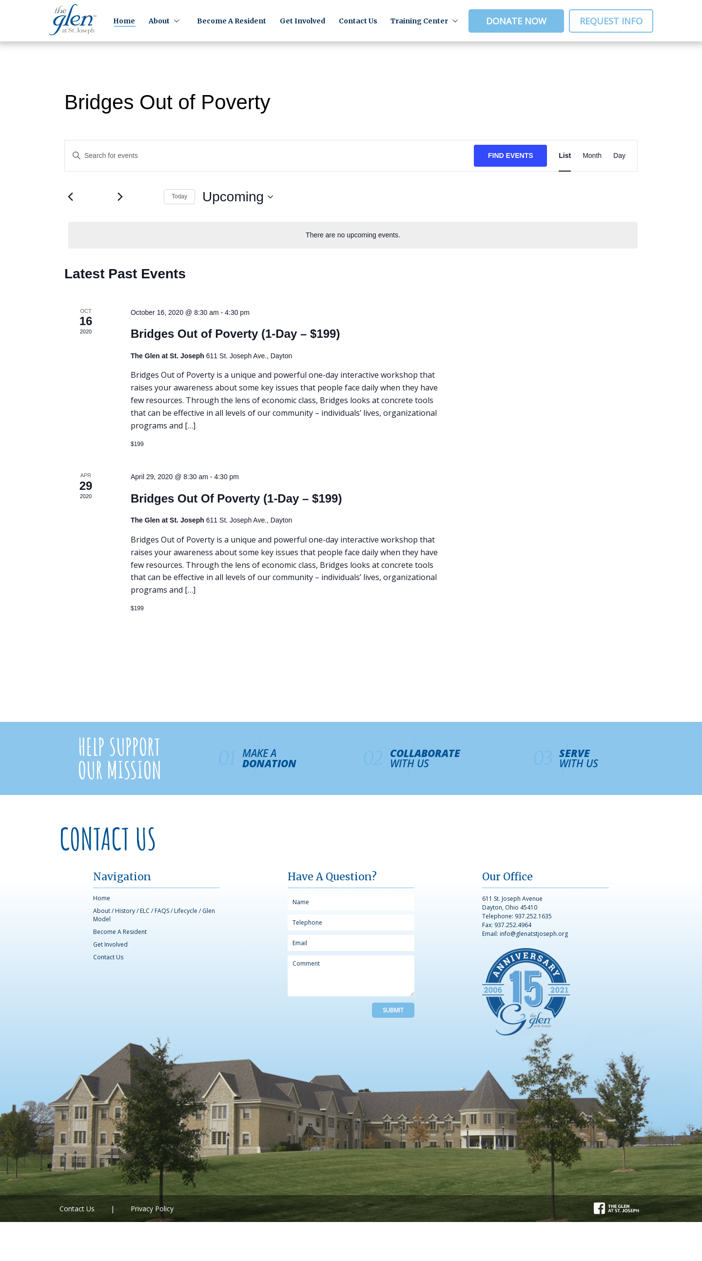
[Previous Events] (70, 197)
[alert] (353, 235)
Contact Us (358, 21)
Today (179, 196)
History (125, 911)
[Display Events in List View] (565, 155)
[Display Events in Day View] (619, 155)
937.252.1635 (533, 916)
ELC (145, 911)
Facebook (609, 1207)
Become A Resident (231, 21)
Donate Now (516, 21)
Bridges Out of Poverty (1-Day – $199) (235, 333)
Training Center (419, 21)
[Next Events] (119, 197)
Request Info (611, 21)
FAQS (162, 911)
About (159, 21)
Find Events (510, 155)
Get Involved (302, 21)
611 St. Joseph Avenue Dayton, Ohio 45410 (512, 903)
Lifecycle (185, 911)
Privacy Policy (152, 1208)
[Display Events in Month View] (592, 155)
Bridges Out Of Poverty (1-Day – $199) (236, 498)
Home (124, 21)
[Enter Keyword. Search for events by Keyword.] (269, 155)
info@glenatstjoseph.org (534, 934)
